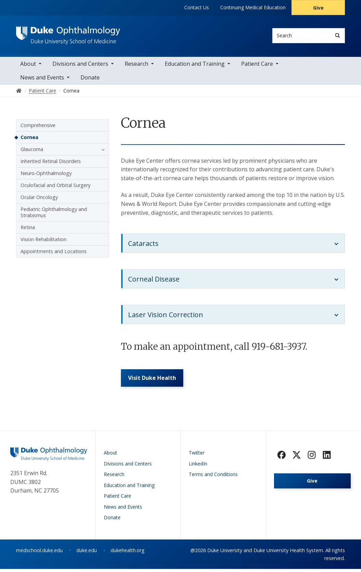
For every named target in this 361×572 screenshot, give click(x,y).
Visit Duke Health (153, 380)
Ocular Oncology (39, 198)
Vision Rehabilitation (43, 240)
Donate (90, 79)
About (28, 65)
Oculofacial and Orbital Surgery (55, 186)
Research (136, 65)
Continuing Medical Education (253, 7)
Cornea (29, 138)
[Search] (337, 35)
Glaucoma (32, 150)
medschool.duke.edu (39, 553)
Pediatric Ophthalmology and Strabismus (54, 213)
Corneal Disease (153, 280)
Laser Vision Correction (165, 316)
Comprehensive (38, 126)
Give (318, 7)
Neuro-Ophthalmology (46, 174)
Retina (28, 228)
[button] (101, 151)
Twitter (196, 455)
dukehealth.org (128, 553)
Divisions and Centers (80, 65)
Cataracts (143, 244)
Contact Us (196, 7)
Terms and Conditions (213, 477)
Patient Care (257, 65)
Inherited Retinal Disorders (51, 162)
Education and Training (195, 65)
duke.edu (86, 553)
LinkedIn (198, 466)
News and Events (42, 79)
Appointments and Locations (54, 252)
